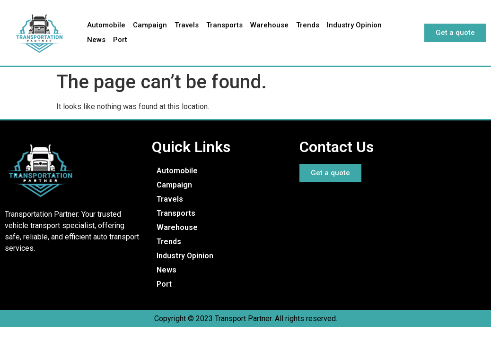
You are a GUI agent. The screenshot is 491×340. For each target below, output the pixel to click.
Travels (187, 25)
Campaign (150, 25)
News (96, 39)
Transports (224, 25)
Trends (307, 25)
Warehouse (269, 25)
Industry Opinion (354, 25)
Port (120, 39)
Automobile (106, 25)
